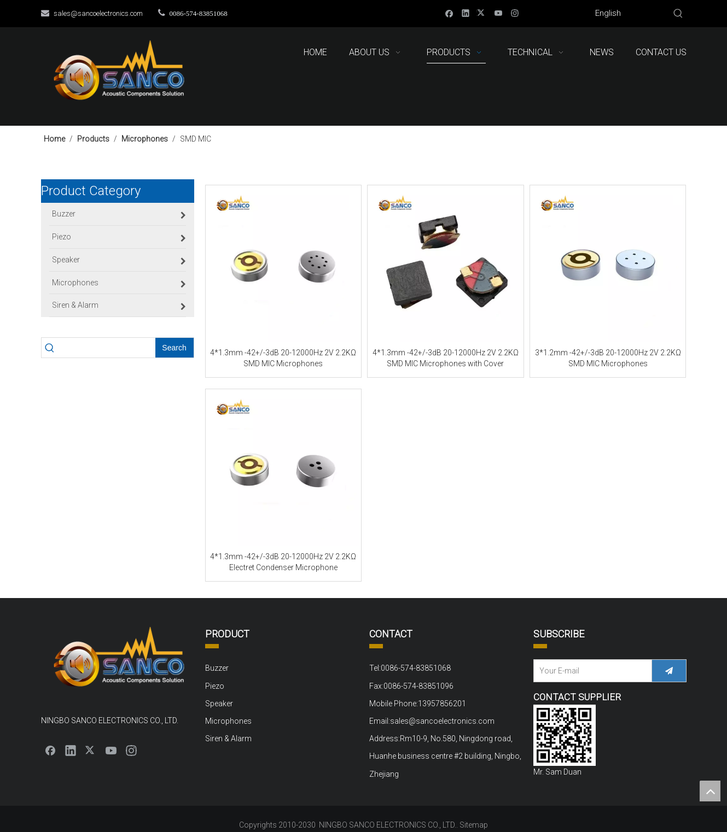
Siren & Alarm (228, 738)
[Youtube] (498, 13)
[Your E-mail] (590, 671)
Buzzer (217, 668)
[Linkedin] (466, 13)
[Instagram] (515, 13)
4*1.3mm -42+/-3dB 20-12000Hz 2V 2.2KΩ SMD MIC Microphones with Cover (446, 358)
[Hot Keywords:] (678, 13)
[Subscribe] (669, 670)
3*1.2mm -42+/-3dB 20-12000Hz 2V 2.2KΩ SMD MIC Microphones (608, 358)
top (710, 791)
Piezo (214, 686)
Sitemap (474, 825)
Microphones (228, 721)
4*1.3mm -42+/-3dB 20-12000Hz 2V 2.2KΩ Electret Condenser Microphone (283, 562)
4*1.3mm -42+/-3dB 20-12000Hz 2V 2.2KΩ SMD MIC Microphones (283, 358)
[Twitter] (482, 13)
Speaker (219, 703)
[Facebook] (449, 13)
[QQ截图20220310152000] (564, 735)
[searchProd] (107, 348)
